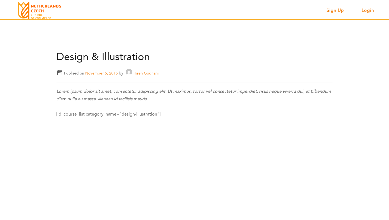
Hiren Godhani (142, 73)
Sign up (335, 11)
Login (368, 11)
